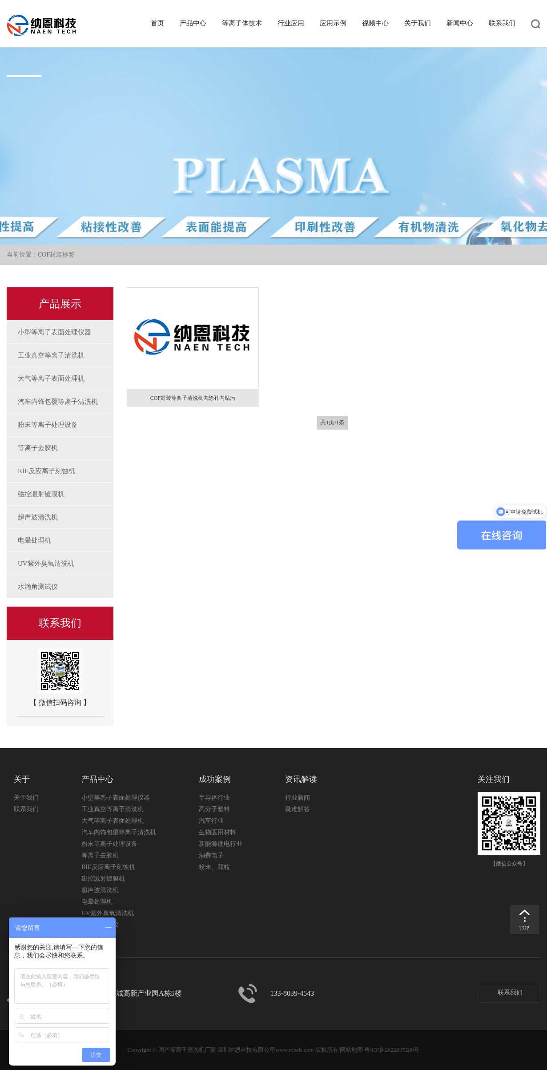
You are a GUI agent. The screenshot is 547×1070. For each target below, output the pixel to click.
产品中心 (193, 23)
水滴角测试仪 (38, 586)
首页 (157, 23)
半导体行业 (214, 797)
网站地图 (351, 1049)
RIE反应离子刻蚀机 (46, 471)
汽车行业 (211, 820)
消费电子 (211, 855)
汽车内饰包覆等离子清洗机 (58, 401)
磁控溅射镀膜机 (41, 494)
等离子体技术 (242, 23)
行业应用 (291, 23)
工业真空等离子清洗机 (51, 355)
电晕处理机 (34, 540)
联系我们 (502, 23)
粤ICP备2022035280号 (391, 1049)
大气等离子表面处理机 (51, 378)
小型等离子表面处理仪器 (54, 332)
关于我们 (417, 23)
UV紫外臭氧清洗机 (46, 563)
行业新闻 (297, 797)
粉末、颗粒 (214, 867)
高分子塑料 (214, 809)
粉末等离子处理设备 (48, 424)
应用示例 (333, 23)
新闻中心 (459, 23)
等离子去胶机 (38, 447)
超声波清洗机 (38, 517)
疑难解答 (297, 809)
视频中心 (375, 23)
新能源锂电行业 (220, 844)
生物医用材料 (217, 832)
